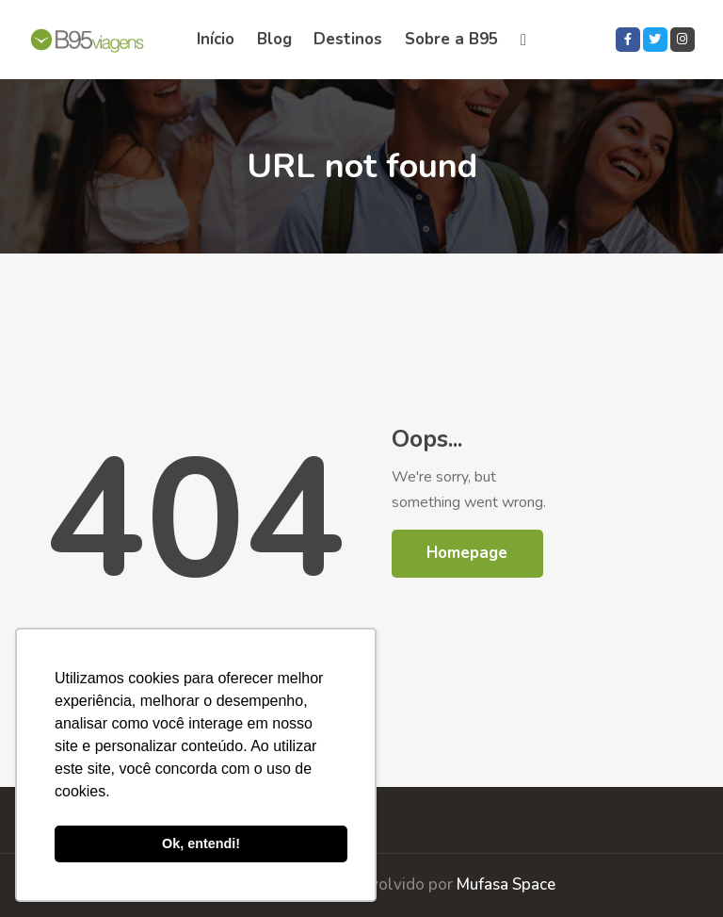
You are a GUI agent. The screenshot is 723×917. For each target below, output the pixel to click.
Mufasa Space (506, 884)
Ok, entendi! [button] (201, 843)
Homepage (466, 553)
